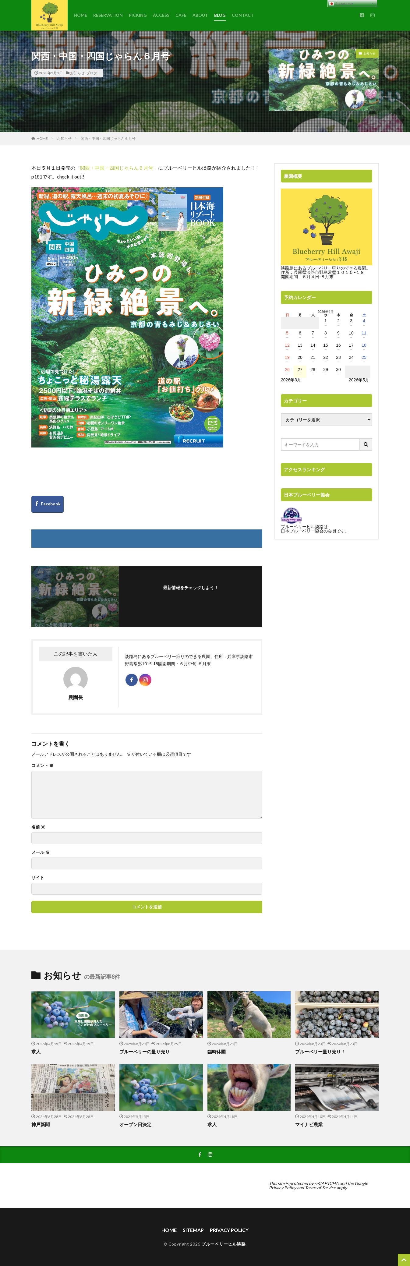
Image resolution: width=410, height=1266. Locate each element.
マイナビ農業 (309, 1124)
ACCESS (161, 15)
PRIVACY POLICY (229, 1230)
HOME (80, 15)
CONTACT (243, 15)
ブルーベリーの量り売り (144, 1051)
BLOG (220, 15)
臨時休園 (216, 1051)
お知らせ (77, 73)
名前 (38, 827)
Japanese (341, 3)
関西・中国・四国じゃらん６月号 (108, 138)
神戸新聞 (40, 1124)
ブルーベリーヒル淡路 (223, 1244)
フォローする (192, 595)
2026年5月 (359, 379)
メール (40, 852)
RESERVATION (108, 15)
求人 (36, 1051)
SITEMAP (193, 1230)
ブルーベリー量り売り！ (320, 1051)
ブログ (91, 73)
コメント (42, 765)
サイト (37, 877)
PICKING (138, 15)
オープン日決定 (135, 1124)
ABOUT (200, 15)
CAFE (180, 15)
